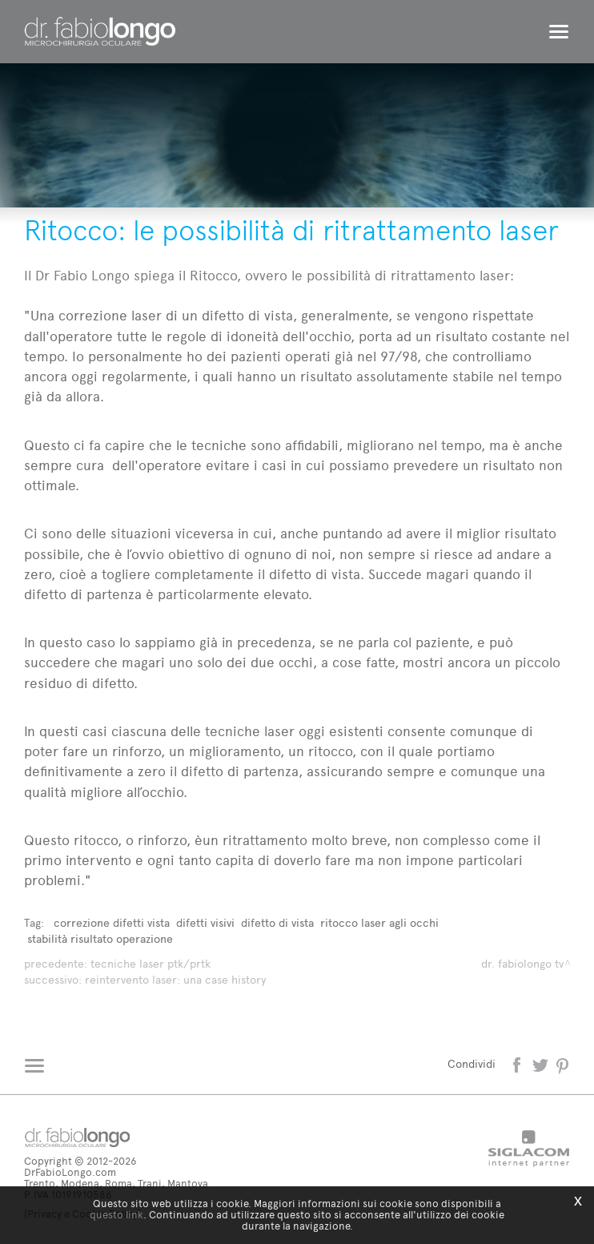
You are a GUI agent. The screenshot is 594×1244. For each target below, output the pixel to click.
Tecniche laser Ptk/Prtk (150, 964)
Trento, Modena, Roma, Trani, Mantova (116, 1184)
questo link (116, 1215)
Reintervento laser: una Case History (175, 980)
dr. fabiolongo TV (522, 964)
